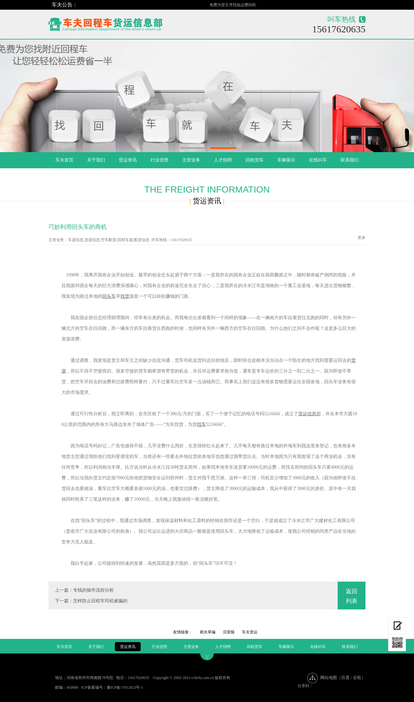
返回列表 (351, 596)
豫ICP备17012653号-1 (125, 687)
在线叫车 (318, 160)
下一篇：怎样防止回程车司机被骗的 (91, 600)
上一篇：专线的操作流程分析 (84, 590)
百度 (345, 677)
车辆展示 (286, 160)
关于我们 (96, 160)
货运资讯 (128, 160)
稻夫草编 (207, 632)
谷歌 (357, 677)
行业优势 (159, 160)
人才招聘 (223, 160)
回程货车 (254, 160)
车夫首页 (64, 160)
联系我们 (350, 160)
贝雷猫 (228, 632)
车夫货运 (249, 632)
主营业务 (191, 160)
